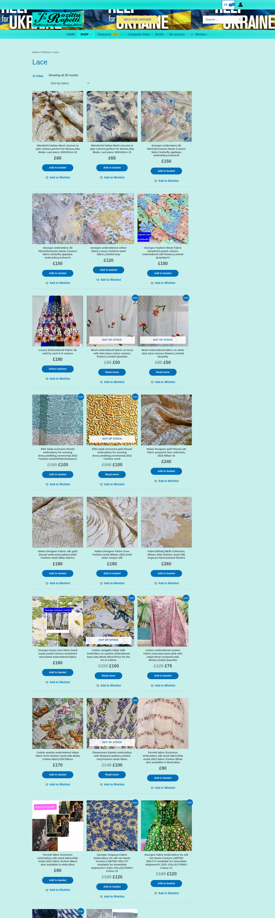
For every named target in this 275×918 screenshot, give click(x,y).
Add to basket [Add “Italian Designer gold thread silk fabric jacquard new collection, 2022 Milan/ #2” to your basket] (218, 373)
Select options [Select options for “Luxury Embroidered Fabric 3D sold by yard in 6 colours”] (164, 267)
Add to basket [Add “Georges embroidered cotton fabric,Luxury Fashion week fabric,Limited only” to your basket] (57, 271)
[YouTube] (230, 870)
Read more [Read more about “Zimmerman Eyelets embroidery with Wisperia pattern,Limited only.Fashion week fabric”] (217, 576)
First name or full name (55, 851)
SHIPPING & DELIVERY (102, 874)
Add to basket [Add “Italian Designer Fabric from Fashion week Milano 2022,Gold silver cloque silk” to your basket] (111, 476)
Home (35, 52)
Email (55, 864)
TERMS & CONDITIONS (102, 869)
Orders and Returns (100, 878)
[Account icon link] (240, 4)
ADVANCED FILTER (55, 891)
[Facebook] (208, 870)
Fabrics (46, 52)
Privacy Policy (96, 865)
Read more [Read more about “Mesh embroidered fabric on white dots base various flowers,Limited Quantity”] (57, 373)
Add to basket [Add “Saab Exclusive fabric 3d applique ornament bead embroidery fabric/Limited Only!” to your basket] (57, 789)
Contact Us (94, 861)
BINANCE (55, 896)
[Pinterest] (223, 870)
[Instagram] (216, 870)
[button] (57, 181)
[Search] (240, 20)
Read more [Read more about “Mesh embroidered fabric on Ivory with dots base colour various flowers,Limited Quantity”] (217, 274)
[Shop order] (69, 83)
